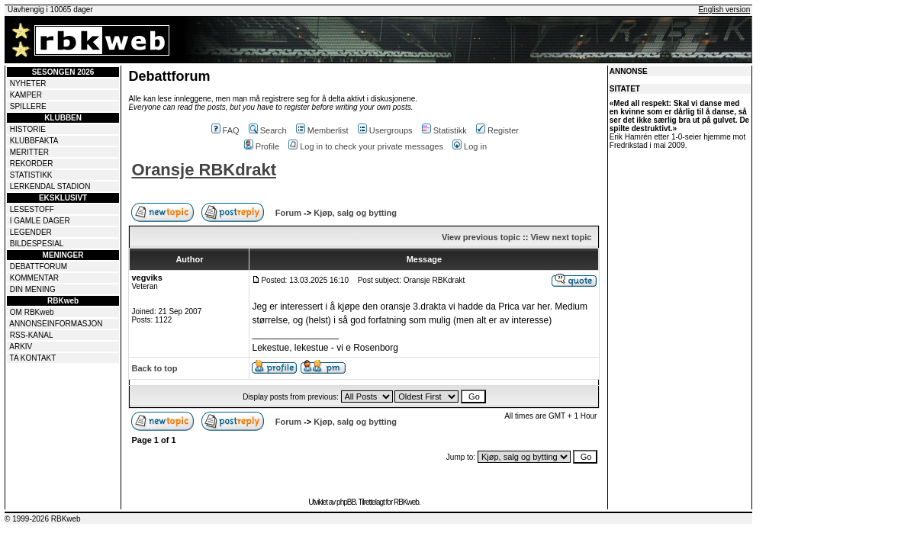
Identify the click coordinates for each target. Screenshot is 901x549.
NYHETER (28, 83)
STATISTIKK (31, 175)
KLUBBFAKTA (34, 140)
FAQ (225, 130)
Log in (469, 146)
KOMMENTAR (34, 278)
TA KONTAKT (33, 358)
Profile (261, 146)
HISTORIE (28, 129)
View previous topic (481, 237)
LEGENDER (31, 232)
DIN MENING (33, 289)
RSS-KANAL (31, 335)
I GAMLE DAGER (40, 221)
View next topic (560, 237)
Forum (288, 212)
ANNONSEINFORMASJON (55, 323)
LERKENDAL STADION (50, 186)
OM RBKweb (32, 312)
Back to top (154, 368)
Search (268, 130)
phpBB (346, 502)
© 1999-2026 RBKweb (43, 519)
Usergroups (385, 130)
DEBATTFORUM (38, 266)
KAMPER (26, 95)
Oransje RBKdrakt (203, 169)
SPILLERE (28, 106)
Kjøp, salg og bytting (355, 212)
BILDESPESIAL (37, 243)
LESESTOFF (32, 209)
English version (724, 9)
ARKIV (20, 346)
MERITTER (29, 152)
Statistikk (444, 130)
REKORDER (31, 163)
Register (497, 130)
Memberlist (322, 130)
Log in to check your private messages (365, 146)
